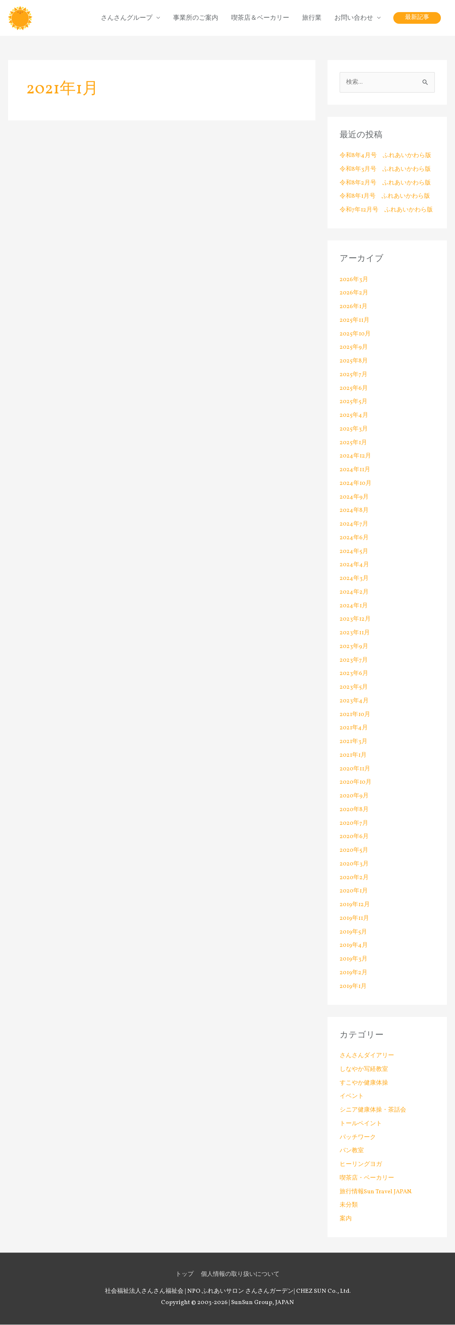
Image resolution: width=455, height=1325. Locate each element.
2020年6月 (354, 837)
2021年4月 (354, 729)
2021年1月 (353, 756)
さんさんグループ (126, 18)
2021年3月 (353, 742)
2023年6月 (354, 674)
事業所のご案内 (195, 18)
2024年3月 (354, 579)
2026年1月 (354, 307)
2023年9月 (354, 647)
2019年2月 (354, 973)
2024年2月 (354, 592)
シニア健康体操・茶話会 (373, 1110)
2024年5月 (354, 552)
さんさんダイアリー (367, 1056)
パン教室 (352, 1151)
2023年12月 (355, 620)
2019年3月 (353, 959)
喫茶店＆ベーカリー (260, 18)
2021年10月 (355, 715)
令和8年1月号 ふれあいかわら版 (385, 197)
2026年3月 (354, 280)
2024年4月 (354, 565)
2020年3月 (354, 864)
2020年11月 (355, 769)
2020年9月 (354, 796)
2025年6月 (354, 389)
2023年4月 (354, 701)
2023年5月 (354, 687)
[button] (417, 18)
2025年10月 (356, 334)
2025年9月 (354, 348)
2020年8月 (354, 810)
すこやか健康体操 (364, 1083)
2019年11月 (354, 919)
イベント (352, 1097)
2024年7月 (354, 524)
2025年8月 (354, 361)
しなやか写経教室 (364, 1070)
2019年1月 (353, 987)
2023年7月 (354, 660)
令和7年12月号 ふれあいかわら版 (386, 210)
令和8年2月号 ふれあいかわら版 (385, 183)
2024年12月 (356, 457)
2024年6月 (354, 538)
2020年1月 (354, 892)
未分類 (349, 1206)
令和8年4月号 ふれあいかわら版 (385, 156)
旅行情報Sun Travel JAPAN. (377, 1192)
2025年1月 (353, 443)
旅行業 (311, 18)
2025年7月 (354, 375)
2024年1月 (354, 606)
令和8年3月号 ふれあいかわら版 (385, 170)
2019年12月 (355, 905)
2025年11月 (355, 321)
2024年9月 (354, 497)
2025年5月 (354, 402)
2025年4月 (354, 416)
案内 (346, 1219)
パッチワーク (358, 1138)
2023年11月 (355, 633)
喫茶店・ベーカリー (367, 1178)
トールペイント (361, 1124)
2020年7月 (354, 824)
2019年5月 (353, 932)
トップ (184, 1275)
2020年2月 (354, 878)
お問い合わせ (353, 18)
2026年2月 (354, 294)
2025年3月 (354, 429)
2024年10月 (356, 484)
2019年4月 (354, 946)
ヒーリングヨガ (361, 1165)
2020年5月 (354, 851)
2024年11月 (355, 470)
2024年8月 (354, 511)
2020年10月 (356, 783)
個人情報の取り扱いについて (240, 1275)
